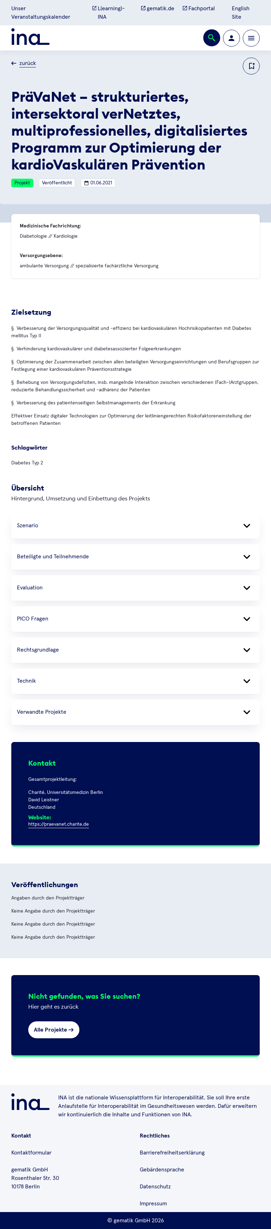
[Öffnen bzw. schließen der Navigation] (251, 38)
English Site (240, 13)
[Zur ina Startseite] (30, 38)
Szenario (135, 526)
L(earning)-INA (108, 13)
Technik (135, 681)
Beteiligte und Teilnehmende (135, 557)
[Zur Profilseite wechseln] (231, 38)
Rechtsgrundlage (135, 650)
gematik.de (157, 8)
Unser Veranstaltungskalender (40, 13)
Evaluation (135, 588)
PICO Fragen (135, 619)
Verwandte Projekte (135, 712)
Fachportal (199, 8)
